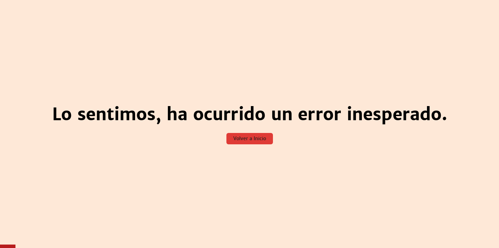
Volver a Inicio (249, 138)
